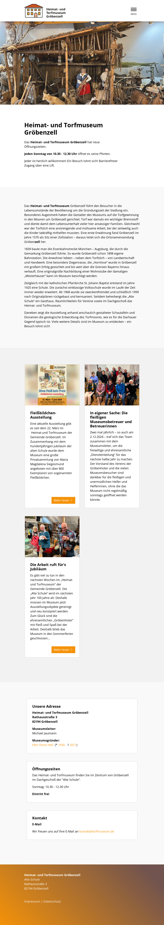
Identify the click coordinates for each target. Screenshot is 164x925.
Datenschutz (52, 901)
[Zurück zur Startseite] (45, 10)
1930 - (62, 745)
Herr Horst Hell (42, 745)
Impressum (32, 901)
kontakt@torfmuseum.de (96, 831)
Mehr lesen (63, 500)
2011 (73, 745)
